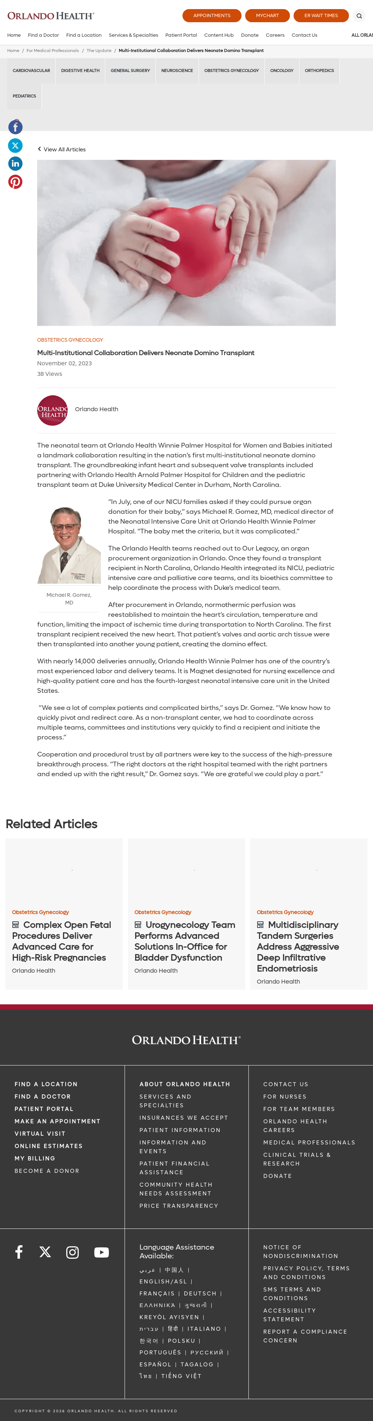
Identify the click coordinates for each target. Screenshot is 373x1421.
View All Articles (65, 149)
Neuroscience (177, 71)
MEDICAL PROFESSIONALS (309, 1142)
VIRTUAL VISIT (40, 1134)
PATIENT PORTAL (44, 1109)
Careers (275, 35)
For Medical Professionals (53, 50)
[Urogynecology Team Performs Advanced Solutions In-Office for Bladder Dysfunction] (186, 871)
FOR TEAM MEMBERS (299, 1109)
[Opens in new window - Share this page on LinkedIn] (15, 163)
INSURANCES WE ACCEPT (184, 1118)
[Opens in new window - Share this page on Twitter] (15, 145)
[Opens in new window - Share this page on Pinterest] (15, 182)
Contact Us (304, 35)
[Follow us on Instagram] (73, 1252)
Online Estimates (49, 1146)
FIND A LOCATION (46, 1084)
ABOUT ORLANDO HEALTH (185, 1084)
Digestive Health (80, 71)
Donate (250, 35)
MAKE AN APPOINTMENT (58, 1121)
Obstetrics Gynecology (231, 71)
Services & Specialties (133, 35)
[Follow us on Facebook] (19, 1252)
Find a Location (84, 35)
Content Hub (219, 35)
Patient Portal (181, 35)
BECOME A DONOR (47, 1171)
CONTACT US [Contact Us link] (286, 1084)
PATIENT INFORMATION (180, 1130)
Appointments (212, 15)
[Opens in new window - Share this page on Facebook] (15, 127)
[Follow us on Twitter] (45, 1249)
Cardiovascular (31, 71)
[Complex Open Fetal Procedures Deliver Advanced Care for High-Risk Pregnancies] (64, 871)
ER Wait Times (321, 15)
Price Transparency (179, 1206)
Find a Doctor (43, 35)
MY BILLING (35, 1158)
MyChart (267, 15)
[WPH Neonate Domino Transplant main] (186, 242)
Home (14, 35)
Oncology (282, 71)
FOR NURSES (285, 1096)
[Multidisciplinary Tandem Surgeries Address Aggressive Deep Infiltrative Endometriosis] (309, 871)
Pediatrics (24, 96)
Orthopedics (319, 71)
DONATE (277, 1176)
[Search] (359, 15)
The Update (99, 50)
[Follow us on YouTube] (102, 1252)
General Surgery (130, 71)
